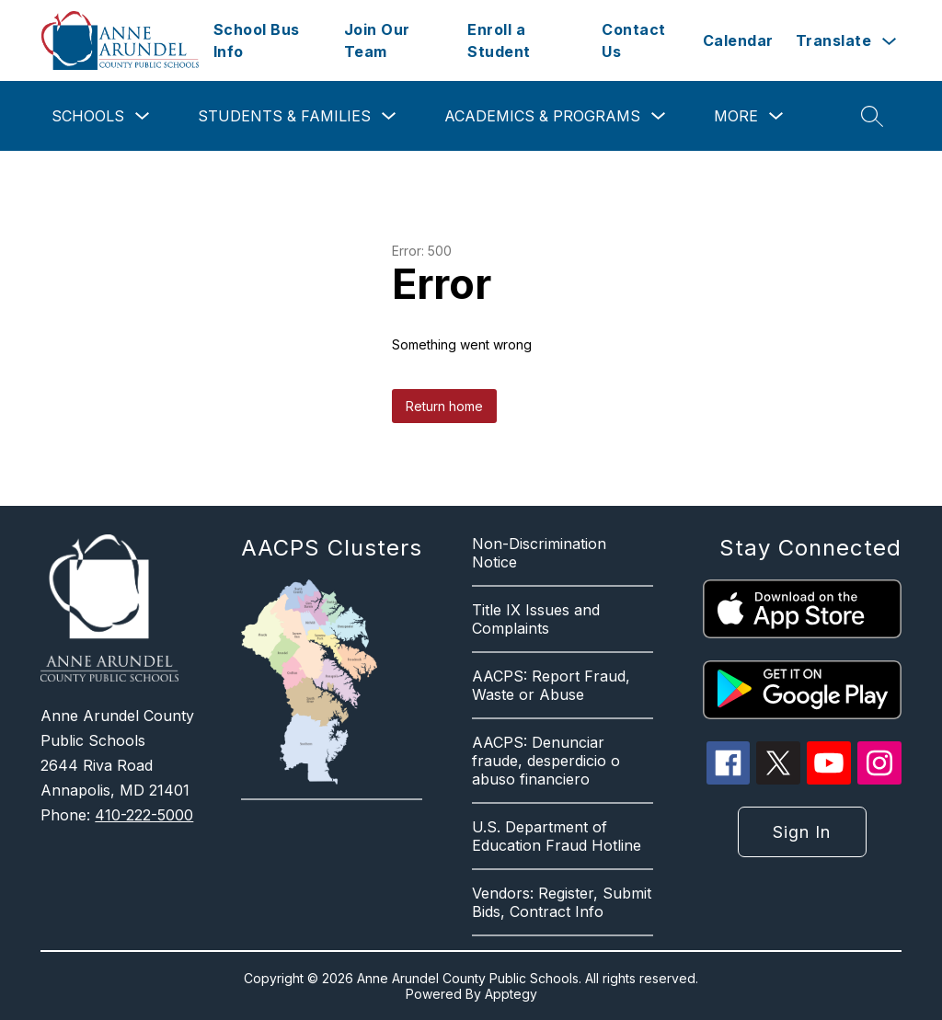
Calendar (738, 40)
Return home (444, 406)
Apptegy (511, 994)
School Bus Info (256, 40)
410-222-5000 (144, 815)
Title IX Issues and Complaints (536, 619)
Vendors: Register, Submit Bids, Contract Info (561, 902)
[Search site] (872, 116)
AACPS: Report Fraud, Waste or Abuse (551, 685)
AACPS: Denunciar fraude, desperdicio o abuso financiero (546, 760)
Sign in (802, 832)
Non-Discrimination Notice (539, 552)
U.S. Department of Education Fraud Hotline (556, 836)
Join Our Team (377, 40)
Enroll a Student (499, 40)
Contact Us (634, 40)
